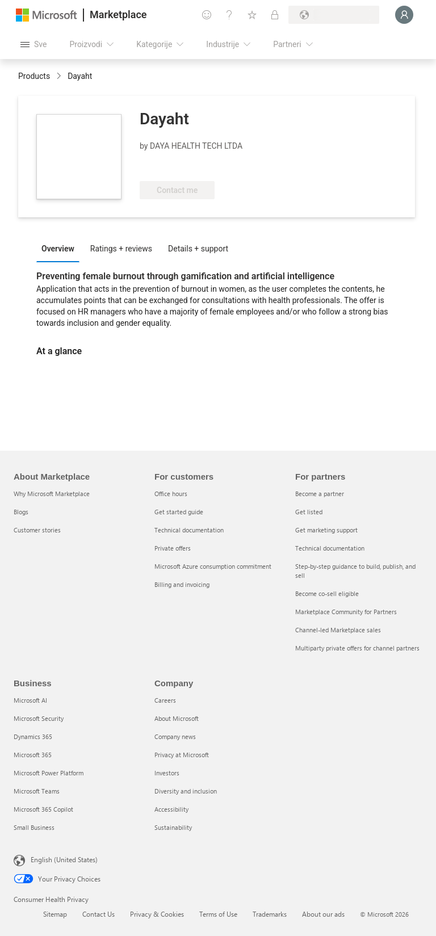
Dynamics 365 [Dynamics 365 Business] (33, 736)
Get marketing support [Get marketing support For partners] (326, 530)
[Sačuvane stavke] (252, 15)
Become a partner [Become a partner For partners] (319, 493)
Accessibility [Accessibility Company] (171, 809)
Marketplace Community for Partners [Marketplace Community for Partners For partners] (346, 611)
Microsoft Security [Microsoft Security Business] (39, 718)
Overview (57, 248)
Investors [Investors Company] (166, 773)
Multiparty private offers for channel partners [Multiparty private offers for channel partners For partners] (357, 648)
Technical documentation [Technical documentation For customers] (189, 530)
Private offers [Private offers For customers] (172, 548)
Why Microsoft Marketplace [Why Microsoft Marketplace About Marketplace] (52, 493)
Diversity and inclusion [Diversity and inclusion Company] (185, 791)
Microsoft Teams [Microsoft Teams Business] (37, 791)
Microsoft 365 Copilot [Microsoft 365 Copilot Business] (43, 809)
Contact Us (98, 913)
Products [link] (34, 76)
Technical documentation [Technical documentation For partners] (329, 548)
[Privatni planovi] (275, 15)
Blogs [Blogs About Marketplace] (21, 511)
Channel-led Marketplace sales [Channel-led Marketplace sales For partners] (338, 630)
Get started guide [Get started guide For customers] (178, 511)
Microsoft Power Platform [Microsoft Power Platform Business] (48, 773)
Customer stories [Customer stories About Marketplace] (37, 530)
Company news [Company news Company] (175, 736)
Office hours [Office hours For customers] (170, 493)
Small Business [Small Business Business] (34, 827)
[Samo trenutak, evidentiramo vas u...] (404, 15)
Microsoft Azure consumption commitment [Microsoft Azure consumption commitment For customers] (212, 566)
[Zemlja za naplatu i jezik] (333, 15)
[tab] (60, 248)
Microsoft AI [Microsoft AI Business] (30, 700)
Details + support (198, 248)
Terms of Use (218, 913)
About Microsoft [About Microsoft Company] (176, 718)
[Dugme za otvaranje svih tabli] (33, 44)
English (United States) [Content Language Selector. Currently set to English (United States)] (64, 859)
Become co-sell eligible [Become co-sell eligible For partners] (327, 593)
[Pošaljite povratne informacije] (207, 15)
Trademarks (270, 913)
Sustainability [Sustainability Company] (173, 827)
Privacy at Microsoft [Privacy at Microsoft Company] (181, 754)
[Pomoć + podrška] (229, 15)
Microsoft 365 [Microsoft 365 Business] (33, 754)
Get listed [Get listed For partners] (308, 511)
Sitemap (55, 913)
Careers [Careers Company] (165, 700)
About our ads (323, 913)
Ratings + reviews (121, 248)
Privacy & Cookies (157, 913)
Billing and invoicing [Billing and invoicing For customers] (181, 584)
